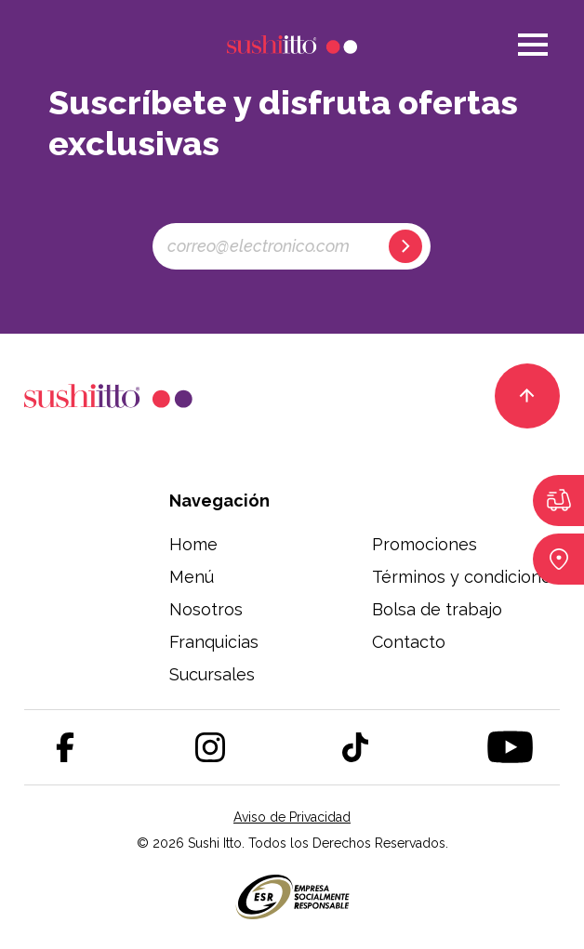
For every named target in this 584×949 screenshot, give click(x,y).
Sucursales (212, 674)
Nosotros (206, 609)
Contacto (408, 642)
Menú (191, 577)
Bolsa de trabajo (437, 609)
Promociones (424, 544)
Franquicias (214, 642)
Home (193, 544)
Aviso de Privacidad (292, 817)
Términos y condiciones (466, 577)
